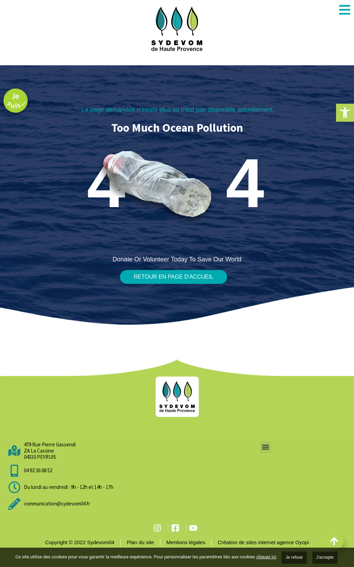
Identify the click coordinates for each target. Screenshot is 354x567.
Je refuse (294, 557)
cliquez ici (266, 556)
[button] (345, 113)
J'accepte (325, 557)
